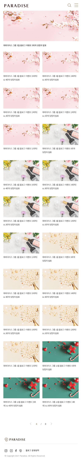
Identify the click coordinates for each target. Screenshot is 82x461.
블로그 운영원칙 (32, 450)
